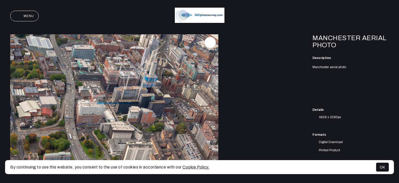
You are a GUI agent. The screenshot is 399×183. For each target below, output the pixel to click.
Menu (24, 16)
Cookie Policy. (195, 167)
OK (382, 167)
